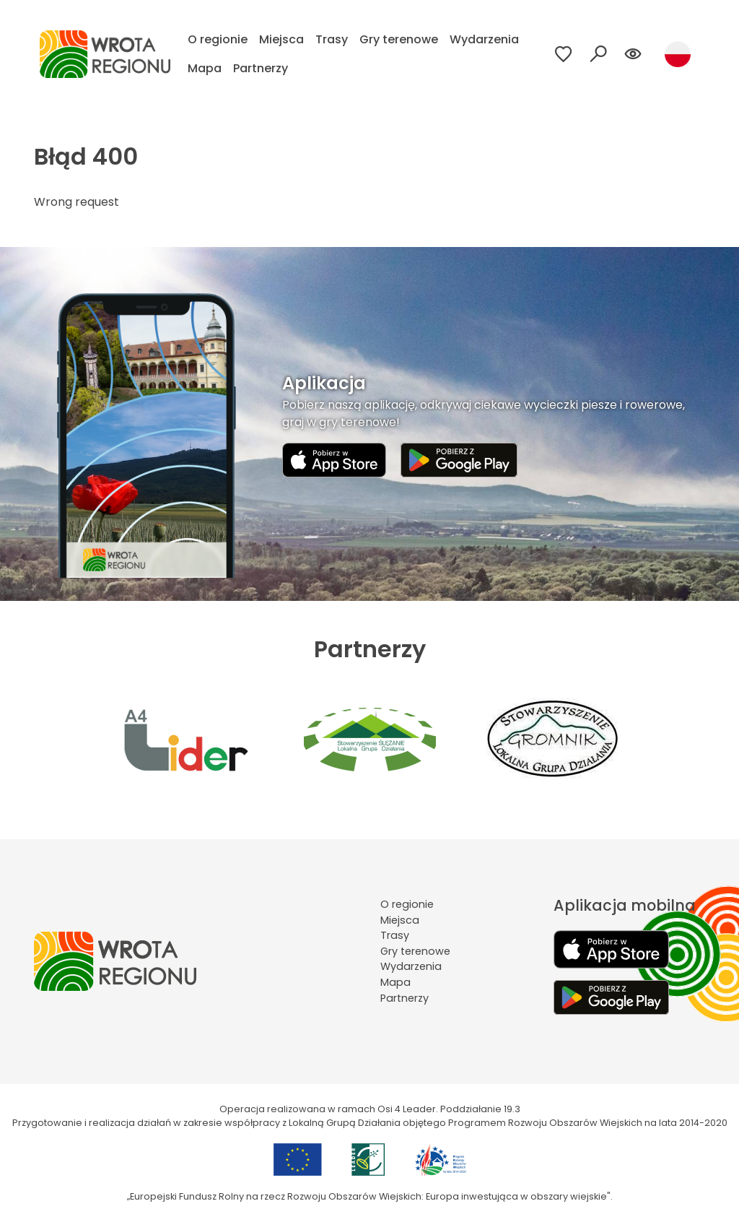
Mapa (205, 68)
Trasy (331, 39)
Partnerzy (260, 68)
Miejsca (281, 39)
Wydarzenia (484, 39)
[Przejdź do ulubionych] (563, 54)
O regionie (218, 39)
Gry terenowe (398, 39)
